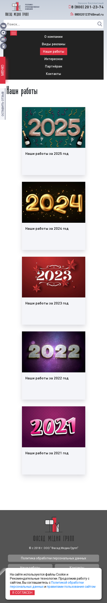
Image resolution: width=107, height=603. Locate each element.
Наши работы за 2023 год (47, 303)
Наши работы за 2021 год (47, 453)
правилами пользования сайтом (71, 586)
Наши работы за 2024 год (47, 228)
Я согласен (22, 593)
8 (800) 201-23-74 (87, 6)
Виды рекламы (53, 44)
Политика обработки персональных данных (53, 558)
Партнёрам (53, 66)
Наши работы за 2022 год (47, 378)
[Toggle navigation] (13, 33)
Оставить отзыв (2, 104)
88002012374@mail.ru (89, 14)
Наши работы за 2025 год (47, 153)
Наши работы (53, 51)
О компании (53, 36)
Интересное (53, 59)
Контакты (53, 74)
